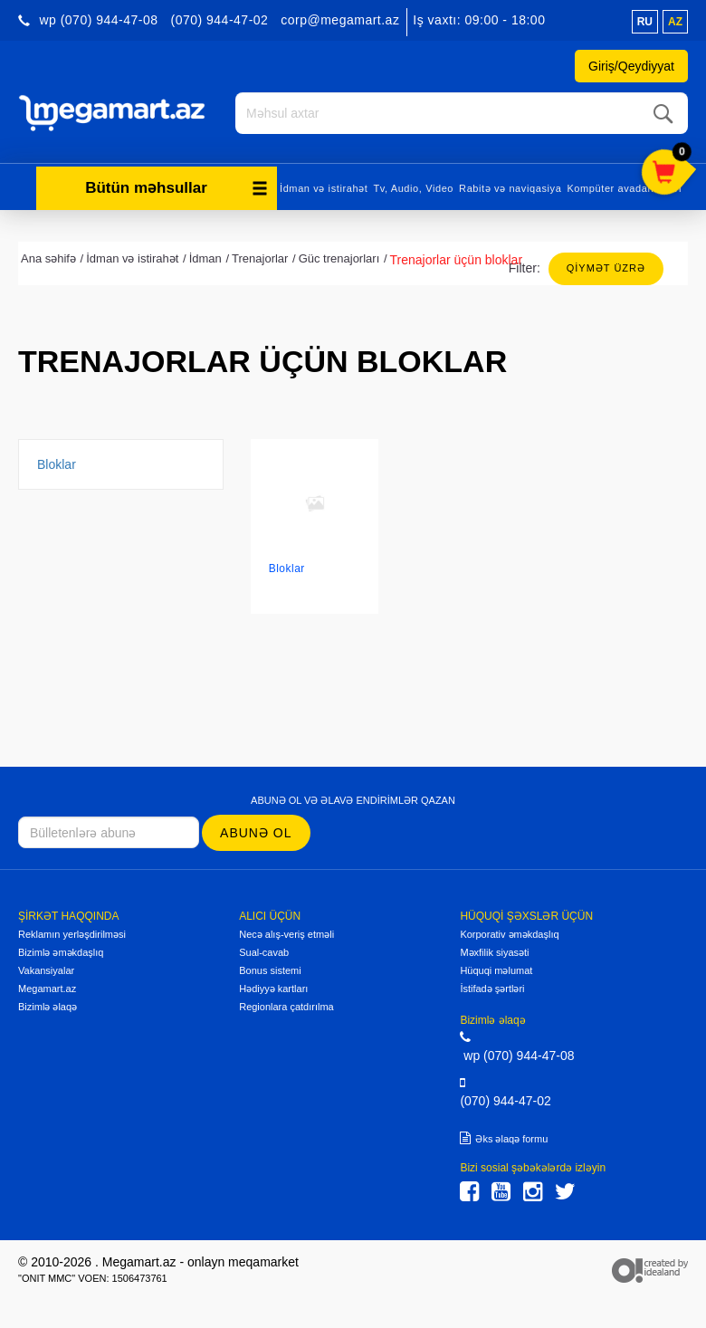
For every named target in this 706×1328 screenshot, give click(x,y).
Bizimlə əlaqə (47, 1006)
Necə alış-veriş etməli (286, 934)
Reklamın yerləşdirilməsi (72, 934)
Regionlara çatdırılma (286, 1006)
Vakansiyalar (46, 970)
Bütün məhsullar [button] (176, 187)
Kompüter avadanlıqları (624, 188)
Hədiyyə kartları (273, 988)
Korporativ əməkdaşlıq (509, 934)
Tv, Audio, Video (413, 188)
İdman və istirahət (323, 188)
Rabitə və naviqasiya (510, 188)
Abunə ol (255, 833)
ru (645, 21)
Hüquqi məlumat (496, 970)
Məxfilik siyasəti (494, 952)
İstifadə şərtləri (492, 988)
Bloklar (56, 464)
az (675, 21)
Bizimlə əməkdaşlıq (60, 952)
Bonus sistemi (270, 970)
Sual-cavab (264, 952)
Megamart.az (47, 988)
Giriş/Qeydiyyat (631, 66)
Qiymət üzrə (606, 268)
